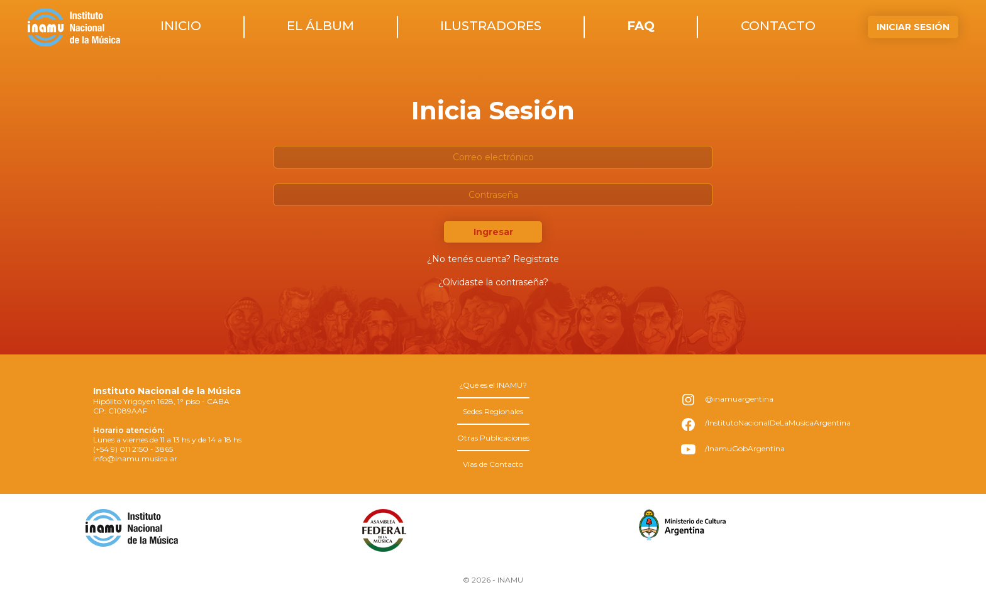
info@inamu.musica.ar (135, 458)
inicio (180, 25)
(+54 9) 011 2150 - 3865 (133, 449)
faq (641, 25)
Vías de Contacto (493, 464)
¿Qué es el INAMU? (493, 385)
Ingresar (493, 232)
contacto (778, 25)
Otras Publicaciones (493, 437)
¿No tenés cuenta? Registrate (493, 259)
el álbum (320, 25)
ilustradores (490, 25)
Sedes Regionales (493, 411)
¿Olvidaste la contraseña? (493, 282)
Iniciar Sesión (913, 27)
